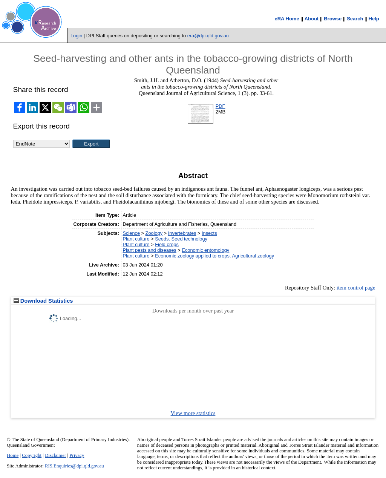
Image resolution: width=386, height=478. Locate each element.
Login (76, 35)
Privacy (76, 455)
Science (131, 233)
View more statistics (193, 413)
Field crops (167, 244)
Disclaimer (55, 455)
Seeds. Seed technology (181, 239)
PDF (220, 106)
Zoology (154, 233)
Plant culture (136, 239)
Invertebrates (182, 233)
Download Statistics (43, 301)
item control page (356, 288)
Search (355, 18)
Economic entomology (205, 250)
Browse (333, 18)
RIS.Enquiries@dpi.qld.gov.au (74, 466)
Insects (209, 233)
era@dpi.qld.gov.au (208, 35)
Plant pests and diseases (149, 250)
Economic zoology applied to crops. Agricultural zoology (214, 256)
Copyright (31, 455)
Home (12, 455)
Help (374, 18)
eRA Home (286, 18)
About (312, 18)
